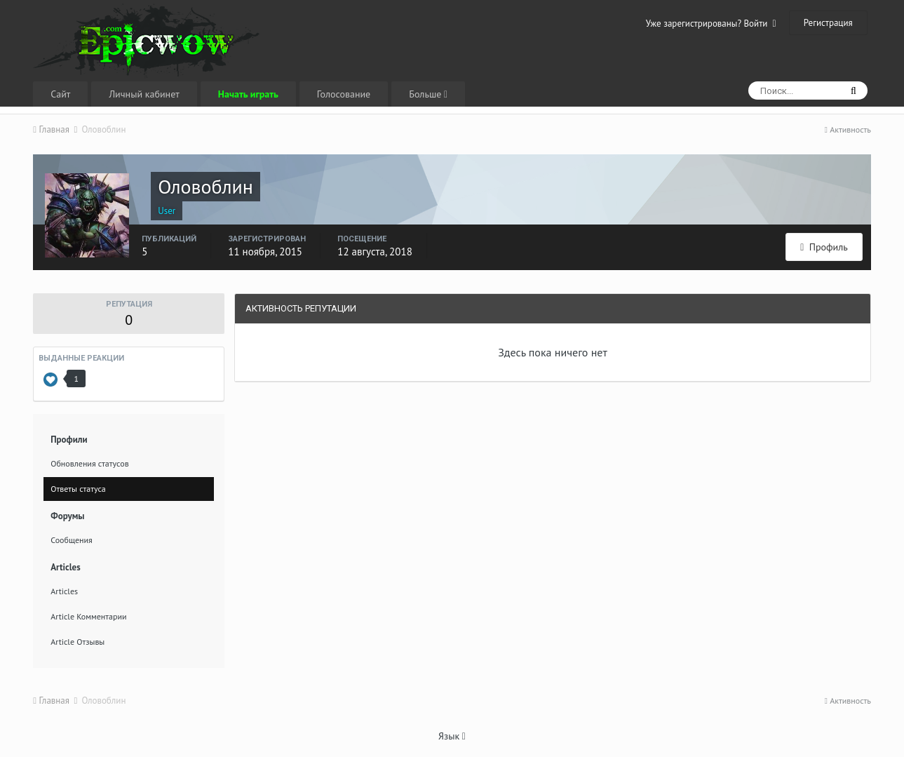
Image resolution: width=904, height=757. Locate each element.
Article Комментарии (88, 616)
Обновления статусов (89, 463)
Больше (428, 94)
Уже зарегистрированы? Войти (711, 23)
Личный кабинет (144, 94)
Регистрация (828, 23)
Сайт (60, 94)
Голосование (343, 94)
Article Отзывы (77, 641)
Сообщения (71, 540)
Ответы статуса (78, 488)
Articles (64, 591)
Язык (452, 736)
